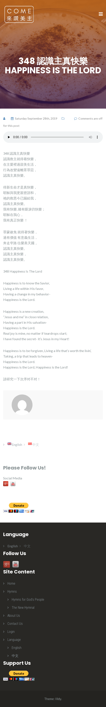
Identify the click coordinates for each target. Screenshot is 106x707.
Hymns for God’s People (28, 600)
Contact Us (15, 624)
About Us (13, 616)
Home (11, 583)
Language (14, 640)
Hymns (12, 592)
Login (11, 632)
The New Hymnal (23, 608)
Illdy (58, 699)
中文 (15, 656)
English (16, 648)
